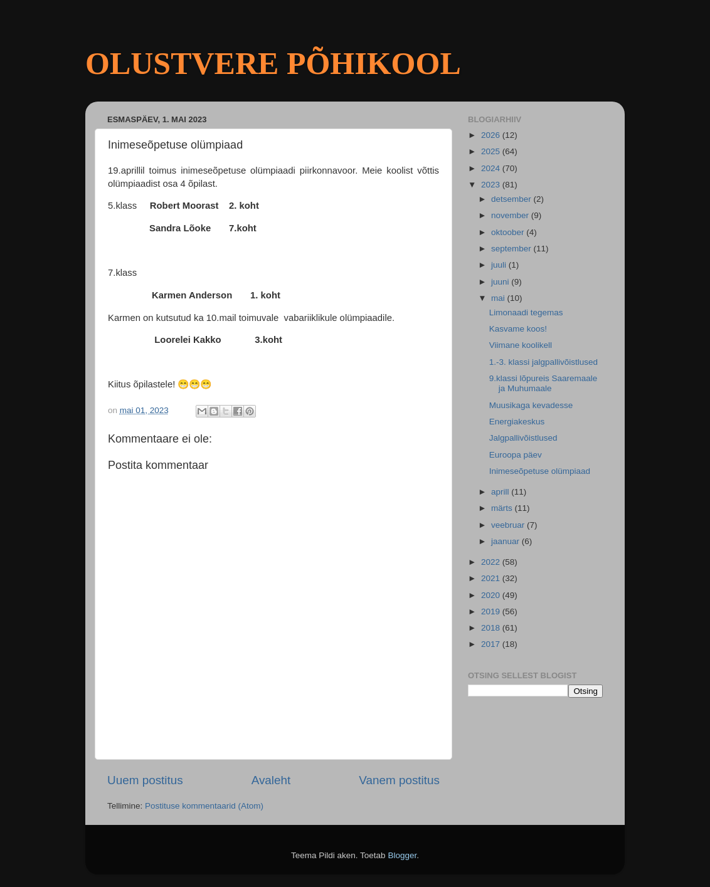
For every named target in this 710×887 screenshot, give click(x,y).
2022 (491, 562)
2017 (491, 644)
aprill (501, 491)
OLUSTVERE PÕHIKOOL (273, 63)
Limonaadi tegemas (526, 312)
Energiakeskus (517, 421)
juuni (501, 281)
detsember (512, 199)
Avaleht (271, 780)
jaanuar (506, 541)
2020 (491, 595)
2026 (491, 135)
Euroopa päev (515, 454)
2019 (491, 611)
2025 (491, 151)
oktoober (508, 232)
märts (503, 508)
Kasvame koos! (518, 328)
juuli (500, 265)
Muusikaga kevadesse (531, 405)
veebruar (509, 525)
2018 (491, 627)
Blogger (402, 855)
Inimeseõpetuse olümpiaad (539, 471)
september (512, 248)
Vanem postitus (399, 780)
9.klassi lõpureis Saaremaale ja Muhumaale (543, 383)
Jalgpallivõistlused (523, 438)
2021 (491, 578)
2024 (491, 168)
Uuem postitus (145, 780)
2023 (491, 184)
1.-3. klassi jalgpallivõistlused (543, 362)
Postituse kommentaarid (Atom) (204, 806)
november (511, 215)
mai (499, 298)
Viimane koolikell (520, 345)
